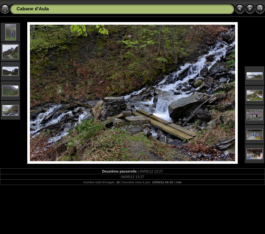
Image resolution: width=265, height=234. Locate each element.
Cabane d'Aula (33, 8)
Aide (178, 182)
